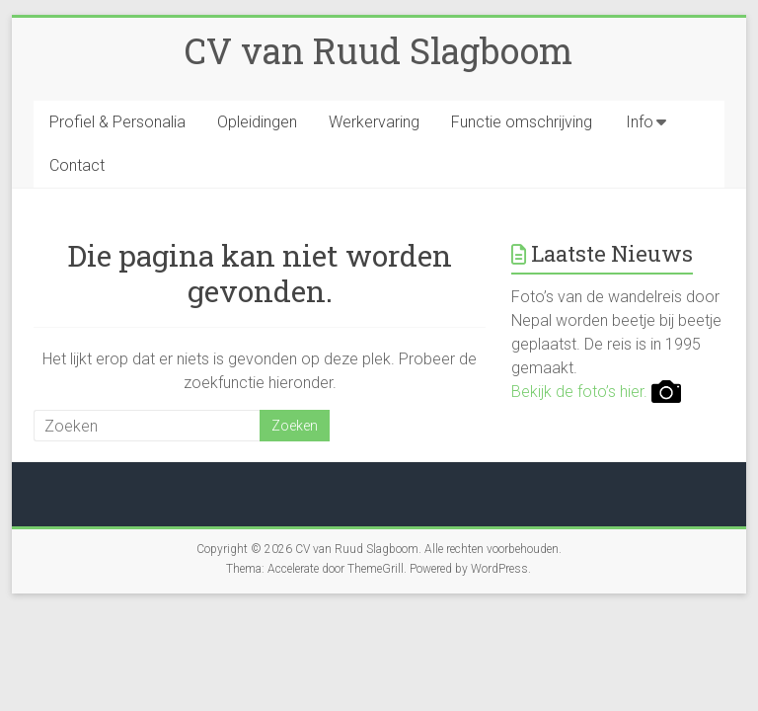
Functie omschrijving (521, 122)
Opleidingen (257, 122)
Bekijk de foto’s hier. (596, 391)
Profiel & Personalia (117, 122)
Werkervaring (374, 122)
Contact (77, 165)
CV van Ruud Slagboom (378, 50)
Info (639, 122)
